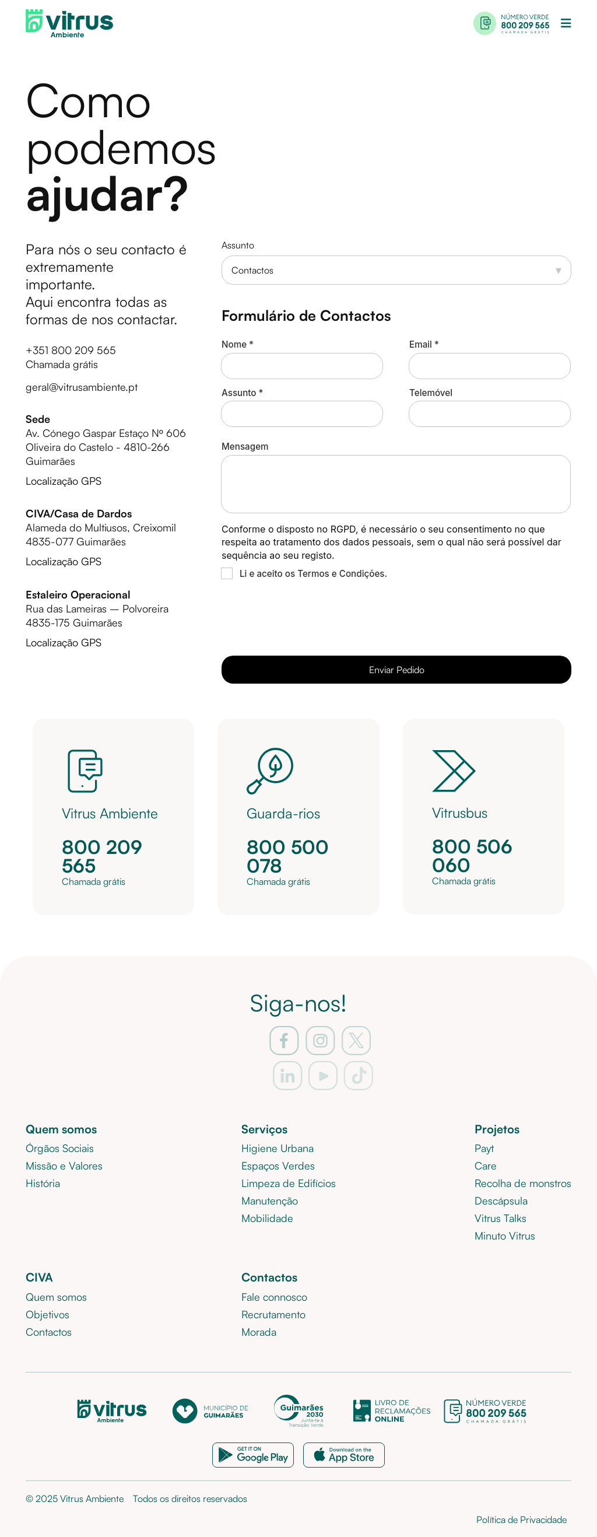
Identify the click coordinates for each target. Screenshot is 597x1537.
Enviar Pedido (396, 669)
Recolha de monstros (523, 1183)
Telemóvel (430, 392)
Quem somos (56, 1296)
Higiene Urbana (277, 1148)
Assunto (238, 245)
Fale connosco (274, 1296)
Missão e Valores (64, 1165)
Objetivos (47, 1314)
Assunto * (243, 392)
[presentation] (310, 615)
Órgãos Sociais (60, 1148)
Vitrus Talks (500, 1218)
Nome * (238, 344)
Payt (484, 1148)
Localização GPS (63, 480)
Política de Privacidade (521, 1519)
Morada (258, 1331)
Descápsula (501, 1200)
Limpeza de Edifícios (288, 1183)
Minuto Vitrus (505, 1235)
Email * (424, 344)
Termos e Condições (340, 573)
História (43, 1183)
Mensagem (245, 446)
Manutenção (269, 1200)
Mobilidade (267, 1218)
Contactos (49, 1331)
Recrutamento (273, 1314)
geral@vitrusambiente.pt (82, 386)
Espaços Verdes (278, 1165)
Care (486, 1165)
